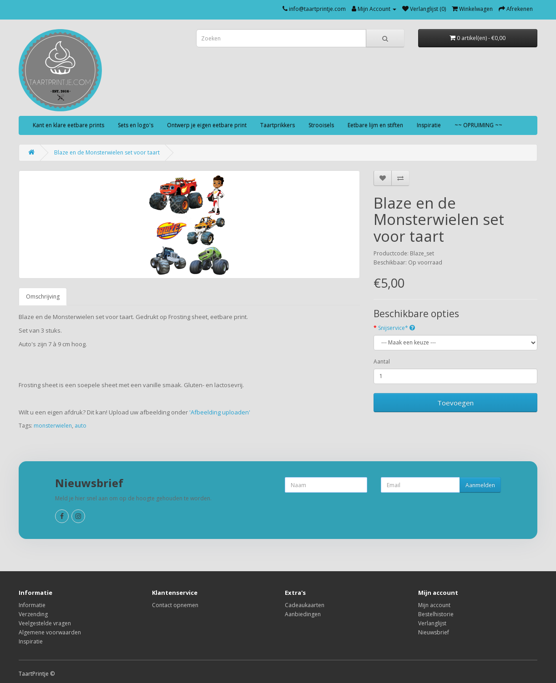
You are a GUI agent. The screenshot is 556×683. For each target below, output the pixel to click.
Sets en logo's (135, 125)
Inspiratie (429, 125)
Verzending (33, 614)
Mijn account (434, 605)
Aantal (382, 361)
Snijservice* (396, 328)
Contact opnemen (175, 605)
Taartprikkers (277, 125)
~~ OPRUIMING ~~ (478, 125)
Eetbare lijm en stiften (375, 125)
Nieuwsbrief (433, 632)
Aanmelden (480, 485)
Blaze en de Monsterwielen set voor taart (107, 152)
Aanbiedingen (303, 614)
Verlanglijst (432, 623)
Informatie (32, 605)
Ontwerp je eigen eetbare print (207, 125)
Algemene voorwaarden (50, 632)
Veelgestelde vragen (45, 623)
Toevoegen (455, 402)
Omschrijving (43, 296)
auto (80, 425)
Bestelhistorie (436, 614)
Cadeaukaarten (304, 605)
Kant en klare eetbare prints (68, 125)
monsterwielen (53, 425)
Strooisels (321, 125)
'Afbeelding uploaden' (220, 412)
